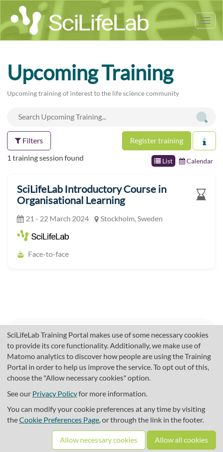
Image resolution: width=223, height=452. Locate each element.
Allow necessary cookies (98, 439)
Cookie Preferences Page (59, 419)
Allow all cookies (181, 439)
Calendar (196, 161)
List (163, 161)
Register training (156, 140)
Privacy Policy (54, 393)
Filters (29, 140)
